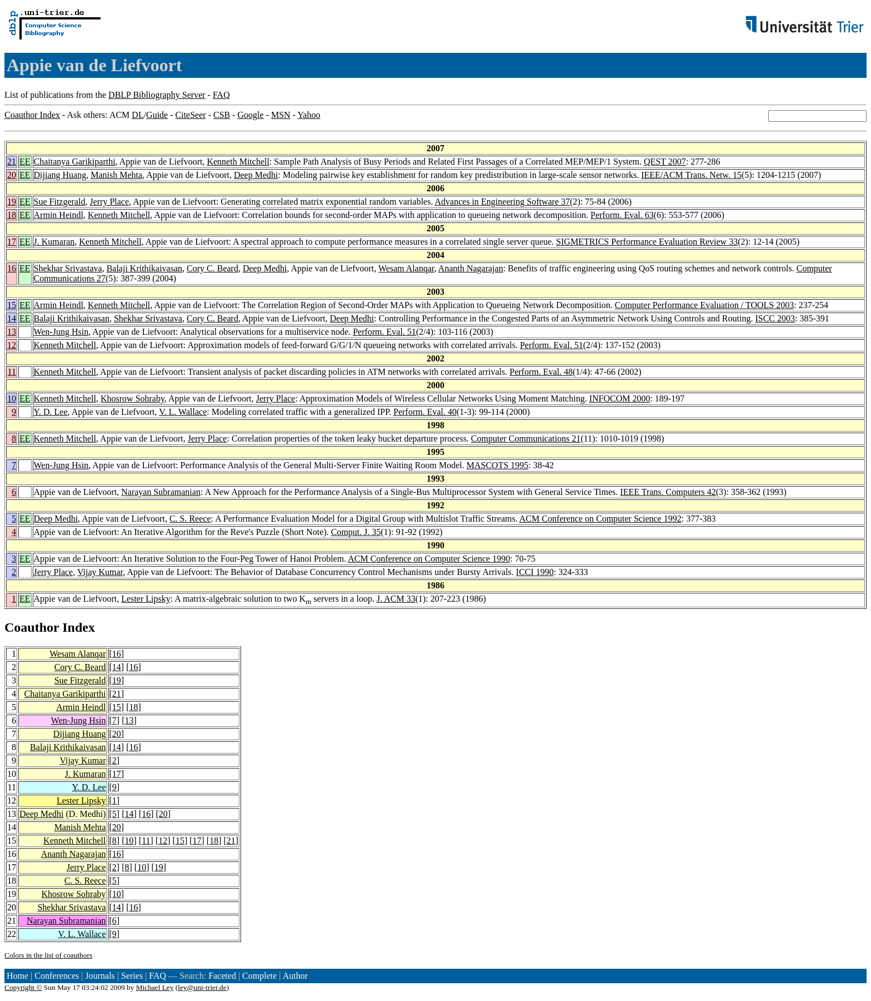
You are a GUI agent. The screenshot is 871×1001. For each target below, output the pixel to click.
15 (11, 305)
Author (295, 975)
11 (12, 371)
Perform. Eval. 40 (425, 412)
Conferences (56, 975)
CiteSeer (191, 115)
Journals (99, 975)
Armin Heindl (58, 215)
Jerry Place (109, 201)
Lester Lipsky (145, 598)
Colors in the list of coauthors (48, 955)
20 (11, 175)
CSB (221, 115)
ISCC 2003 (775, 318)
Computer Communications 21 (525, 438)
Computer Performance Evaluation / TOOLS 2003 (704, 305)
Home (17, 975)
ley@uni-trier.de (202, 987)
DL (137, 115)
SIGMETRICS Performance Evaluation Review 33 (647, 241)
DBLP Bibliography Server (157, 95)
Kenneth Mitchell (238, 161)
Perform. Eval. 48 (541, 371)
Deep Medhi (256, 175)
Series (132, 975)
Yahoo (308, 115)
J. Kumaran (54, 241)
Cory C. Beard (212, 268)
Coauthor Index (32, 115)
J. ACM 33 (396, 598)
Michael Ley (155, 987)
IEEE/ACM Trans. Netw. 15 (691, 175)
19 (11, 201)
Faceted (222, 975)
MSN (281, 115)
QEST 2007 (665, 161)
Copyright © (23, 987)
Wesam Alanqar (406, 268)
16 (11, 268)
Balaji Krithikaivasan (144, 268)
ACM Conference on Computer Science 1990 (429, 558)
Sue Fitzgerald (60, 201)
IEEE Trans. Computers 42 (667, 492)
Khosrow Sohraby (132, 398)
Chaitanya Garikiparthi (75, 161)
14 (11, 318)
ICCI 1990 (535, 572)
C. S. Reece (190, 518)
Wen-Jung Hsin (61, 331)
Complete (259, 975)
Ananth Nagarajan (470, 268)
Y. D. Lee (51, 412)
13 (11, 331)
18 (11, 215)
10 (11, 398)
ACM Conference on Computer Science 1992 (600, 518)
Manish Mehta (116, 175)
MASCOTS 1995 (498, 465)
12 (11, 345)
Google (251, 115)
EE (25, 161)
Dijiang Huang (60, 175)
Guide (157, 115)
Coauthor (31, 627)
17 (11, 241)
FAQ (221, 95)
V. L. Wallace (183, 412)
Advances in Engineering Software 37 (502, 201)
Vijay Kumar (100, 572)
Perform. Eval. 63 (622, 215)
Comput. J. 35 (356, 532)
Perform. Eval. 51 (384, 331)
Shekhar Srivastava (68, 268)
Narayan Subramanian (161, 492)
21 (11, 161)
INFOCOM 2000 (619, 398)
